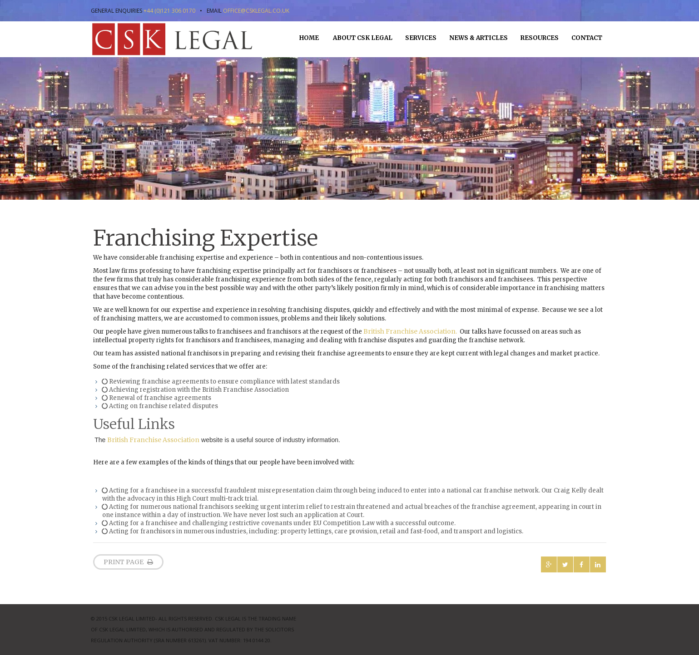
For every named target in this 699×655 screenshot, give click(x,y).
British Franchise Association (153, 440)
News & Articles (478, 38)
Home (309, 38)
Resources (540, 38)
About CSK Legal (362, 38)
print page (128, 562)
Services (420, 38)
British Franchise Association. (410, 331)
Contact (586, 38)
